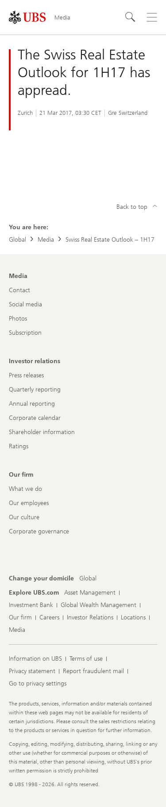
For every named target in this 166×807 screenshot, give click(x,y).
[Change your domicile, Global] (88, 578)
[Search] (130, 17)
